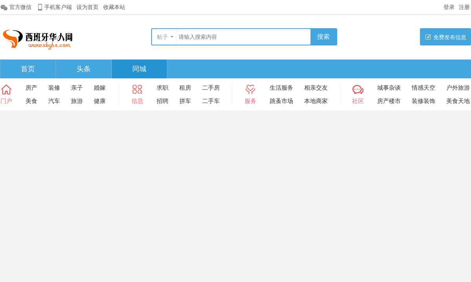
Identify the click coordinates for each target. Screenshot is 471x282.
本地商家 (316, 101)
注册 (464, 7)
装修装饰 (423, 101)
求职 (162, 87)
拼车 (185, 101)
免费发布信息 (445, 37)
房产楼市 (389, 101)
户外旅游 (458, 87)
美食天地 (458, 101)
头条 (84, 69)
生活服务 (281, 87)
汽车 (54, 101)
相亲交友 (316, 87)
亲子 (77, 87)
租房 (185, 87)
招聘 (162, 101)
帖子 (162, 37)
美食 (31, 101)
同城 (139, 69)
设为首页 (88, 7)
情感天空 (423, 87)
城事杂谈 (389, 87)
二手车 (211, 101)
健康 (100, 101)
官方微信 (15, 7)
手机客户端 (54, 7)
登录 (449, 7)
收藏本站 (114, 7)
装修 (54, 87)
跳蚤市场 (281, 101)
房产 (31, 87)
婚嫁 (100, 87)
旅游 (77, 101)
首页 (28, 69)
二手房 (211, 87)
